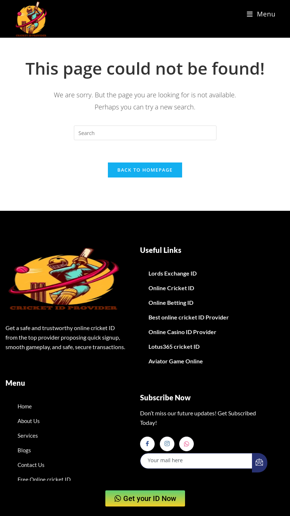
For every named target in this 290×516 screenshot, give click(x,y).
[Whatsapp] (186, 444)
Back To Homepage (145, 170)
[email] (196, 461)
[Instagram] (167, 444)
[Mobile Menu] (261, 14)
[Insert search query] (145, 133)
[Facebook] (147, 444)
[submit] (259, 462)
